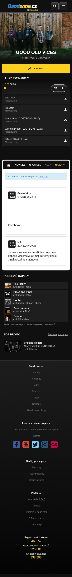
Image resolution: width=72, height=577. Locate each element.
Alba (48, 165)
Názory (60, 165)
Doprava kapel (36, 480)
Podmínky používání (36, 512)
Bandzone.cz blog (36, 410)
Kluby (36, 397)
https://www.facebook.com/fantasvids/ (30, 228)
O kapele (35, 165)
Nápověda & (36, 499)
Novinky (20, 165)
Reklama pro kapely (58, 334)
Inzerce (36, 436)
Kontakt (37, 505)
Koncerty (36, 378)
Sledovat (36, 68)
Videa (36, 385)
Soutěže (36, 404)
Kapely (36, 372)
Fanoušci (36, 391)
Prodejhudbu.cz (36, 473)
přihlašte (43, 176)
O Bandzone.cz (36, 518)
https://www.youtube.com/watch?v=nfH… (32, 221)
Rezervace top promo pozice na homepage (36, 429)
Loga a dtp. (36, 524)
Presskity (36, 467)
